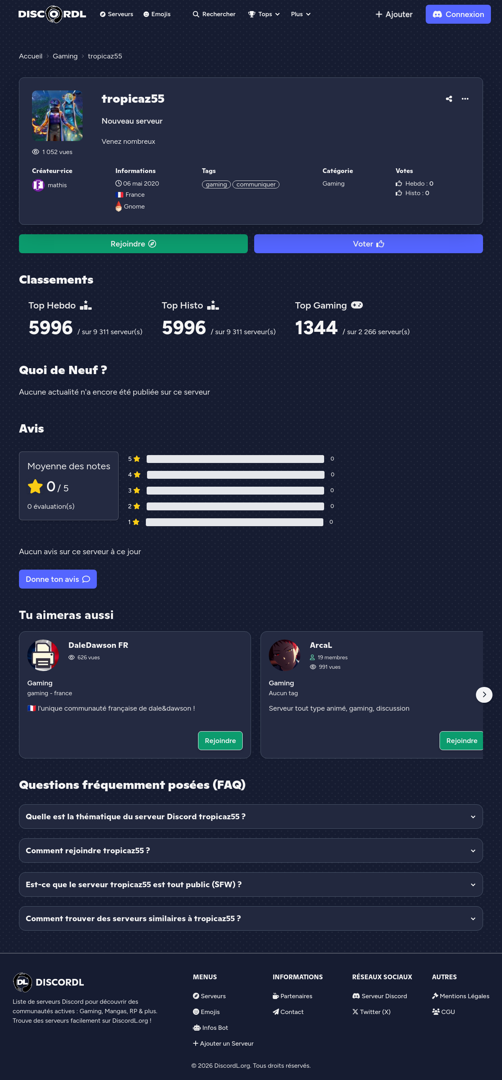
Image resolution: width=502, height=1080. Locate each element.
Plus (297, 14)
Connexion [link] (458, 14)
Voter (368, 243)
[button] (449, 97)
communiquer (256, 184)
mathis (57, 185)
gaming (216, 184)
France (130, 194)
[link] (394, 14)
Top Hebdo (60, 305)
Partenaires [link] (296, 996)
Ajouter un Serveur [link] (227, 1043)
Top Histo (190, 305)
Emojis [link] (157, 14)
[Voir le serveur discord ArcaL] (376, 695)
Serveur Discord (384, 996)
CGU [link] (448, 1012)
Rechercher (214, 14)
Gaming (334, 183)
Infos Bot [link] (215, 1027)
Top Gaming (329, 305)
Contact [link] (292, 1012)
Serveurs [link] (213, 996)
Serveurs (116, 14)
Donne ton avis (58, 579)
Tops (260, 14)
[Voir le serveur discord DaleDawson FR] (135, 695)
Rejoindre (133, 243)
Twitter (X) (375, 1012)
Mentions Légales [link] (464, 996)
